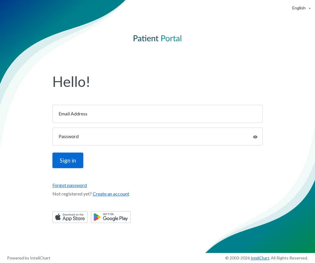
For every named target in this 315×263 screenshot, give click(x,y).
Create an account (111, 193)
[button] (299, 8)
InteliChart (260, 258)
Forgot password (69, 185)
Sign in (68, 160)
